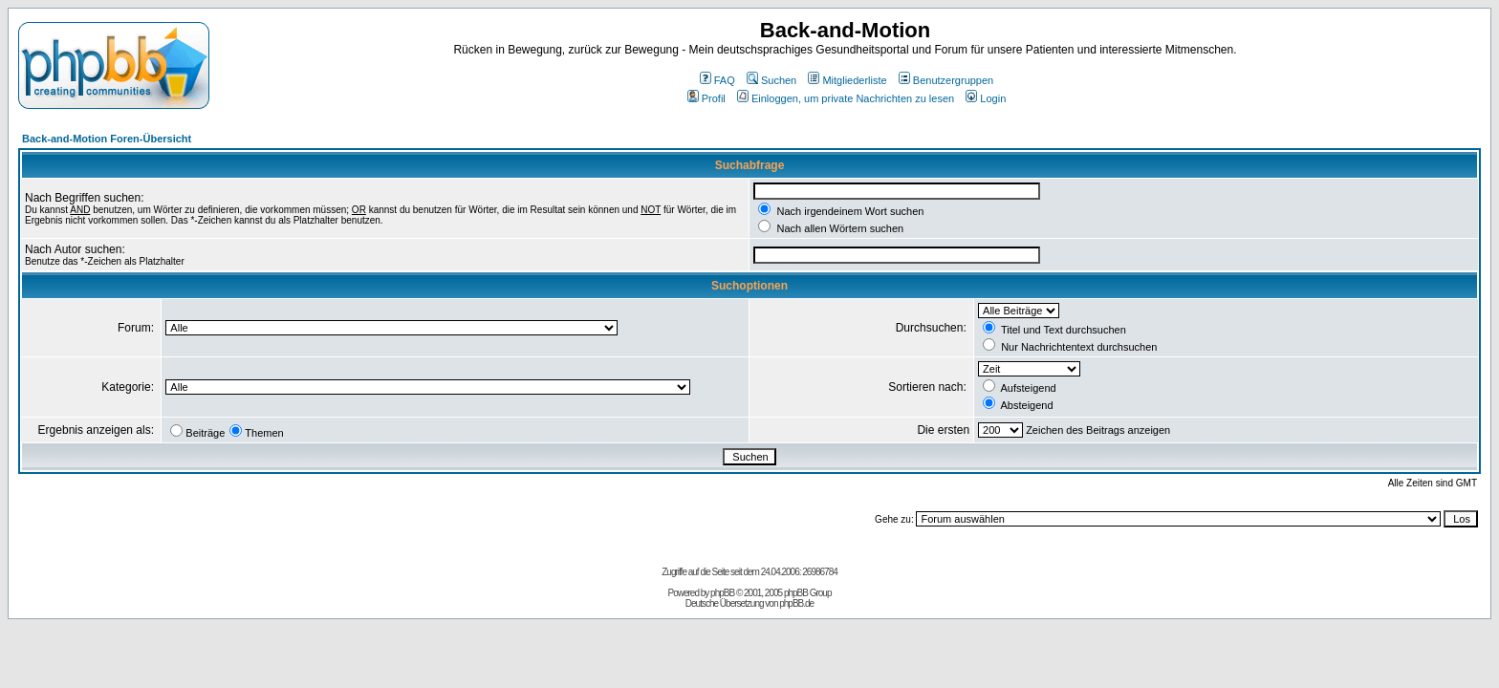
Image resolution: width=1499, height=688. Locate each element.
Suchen (771, 80)
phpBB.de (796, 603)
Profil (706, 98)
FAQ (717, 80)
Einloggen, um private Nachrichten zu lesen (845, 98)
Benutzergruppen (946, 80)
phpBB (722, 593)
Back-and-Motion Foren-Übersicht (106, 138)
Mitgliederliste (847, 80)
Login (986, 98)
